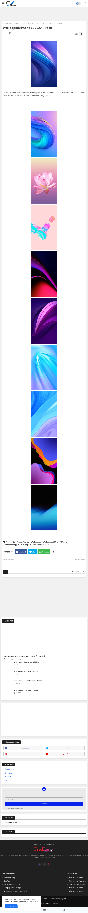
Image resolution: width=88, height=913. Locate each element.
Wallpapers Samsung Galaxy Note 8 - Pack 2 (24, 656)
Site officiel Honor (76, 888)
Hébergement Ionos (12, 884)
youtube (66, 754)
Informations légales (58, 899)
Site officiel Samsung (77, 881)
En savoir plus (32, 901)
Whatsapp (45, 552)
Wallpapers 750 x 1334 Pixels (55, 542)
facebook (25, 748)
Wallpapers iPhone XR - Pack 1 (26, 690)
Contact (43, 899)
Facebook (22, 552)
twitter (66, 748)
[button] (85, 3)
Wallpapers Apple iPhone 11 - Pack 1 (28, 681)
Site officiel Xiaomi (76, 891)
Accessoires (9, 769)
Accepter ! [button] (11, 906)
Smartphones (10, 773)
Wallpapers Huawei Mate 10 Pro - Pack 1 (29, 662)
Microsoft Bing (9, 878)
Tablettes (9, 777)
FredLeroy (55, 903)
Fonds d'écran (23, 542)
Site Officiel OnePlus (77, 884)
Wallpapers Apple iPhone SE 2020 (22, 23)
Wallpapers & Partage (12, 888)
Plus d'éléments (78, 572)
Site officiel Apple (76, 878)
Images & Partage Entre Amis (15, 891)
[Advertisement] (44, 14)
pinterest (25, 754)
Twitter (33, 552)
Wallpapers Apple (11, 545)
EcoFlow (7, 881)
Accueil (5, 23)
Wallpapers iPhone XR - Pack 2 (26, 671)
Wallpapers (36, 542)
